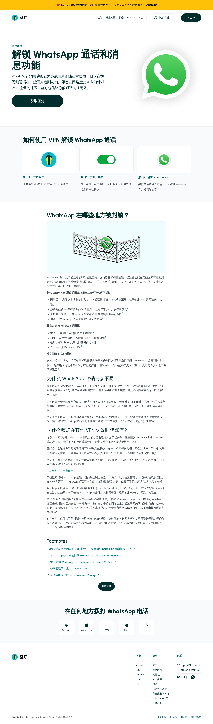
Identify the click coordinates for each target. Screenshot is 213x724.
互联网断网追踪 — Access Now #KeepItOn (75, 575)
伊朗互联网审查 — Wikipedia (67, 568)
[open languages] (164, 17)
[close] (209, 5)
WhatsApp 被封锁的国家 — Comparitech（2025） (80, 555)
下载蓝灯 (28, 184)
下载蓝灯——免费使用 (60, 470)
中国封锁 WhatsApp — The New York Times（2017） (81, 562)
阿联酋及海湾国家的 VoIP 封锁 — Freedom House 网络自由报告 (87, 548)
